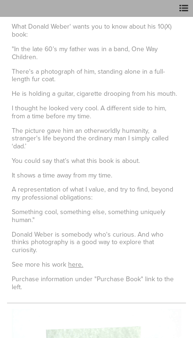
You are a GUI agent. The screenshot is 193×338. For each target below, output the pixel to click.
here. (75, 264)
